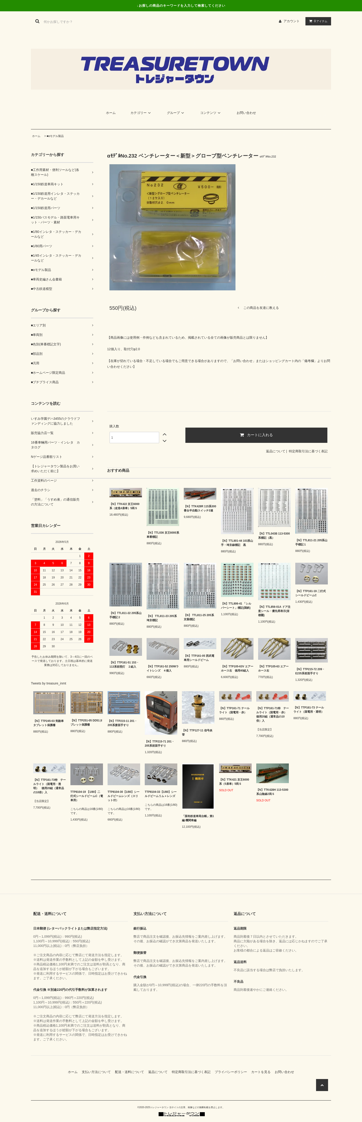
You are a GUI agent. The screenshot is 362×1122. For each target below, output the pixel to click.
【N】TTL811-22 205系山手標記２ (125, 615)
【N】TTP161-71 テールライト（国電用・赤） (234, 710)
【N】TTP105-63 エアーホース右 (273, 668)
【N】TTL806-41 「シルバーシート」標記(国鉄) (236, 605)
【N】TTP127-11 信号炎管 (197, 732)
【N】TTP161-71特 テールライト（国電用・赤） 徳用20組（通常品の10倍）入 (272, 714)
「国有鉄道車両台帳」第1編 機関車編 (198, 818)
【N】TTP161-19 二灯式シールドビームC (310, 593)
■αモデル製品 (55, 136)
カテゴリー (141, 113)
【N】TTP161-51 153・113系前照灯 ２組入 (124, 664)
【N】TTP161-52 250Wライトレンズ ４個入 (163, 668)
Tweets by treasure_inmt (48, 683)
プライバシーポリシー (232, 1072)
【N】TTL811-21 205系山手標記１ (311, 542)
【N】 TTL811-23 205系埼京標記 (162, 618)
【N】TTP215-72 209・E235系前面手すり (310, 671)
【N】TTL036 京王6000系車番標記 (163, 534)
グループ (176, 113)
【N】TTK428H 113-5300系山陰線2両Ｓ (272, 792)
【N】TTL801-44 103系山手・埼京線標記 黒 (237, 543)
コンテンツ (211, 113)
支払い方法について (98, 1072)
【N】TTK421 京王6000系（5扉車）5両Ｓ (234, 781)
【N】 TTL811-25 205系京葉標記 (199, 617)
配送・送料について (131, 1072)
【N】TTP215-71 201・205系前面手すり (159, 743)
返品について (275, 451)
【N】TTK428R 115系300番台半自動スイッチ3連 (200, 508)
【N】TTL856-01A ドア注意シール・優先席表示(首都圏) (274, 611)
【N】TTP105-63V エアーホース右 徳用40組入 (237, 668)
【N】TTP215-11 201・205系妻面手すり (122, 723)
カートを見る (262, 1072)
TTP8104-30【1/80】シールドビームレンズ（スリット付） (123, 796)
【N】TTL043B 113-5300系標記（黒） (274, 535)
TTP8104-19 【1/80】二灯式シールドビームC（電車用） (86, 796)
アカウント (292, 21)
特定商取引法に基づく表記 (308, 451)
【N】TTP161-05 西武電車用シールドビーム (199, 658)
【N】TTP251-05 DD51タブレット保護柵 (86, 722)
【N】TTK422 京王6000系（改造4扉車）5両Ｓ (124, 506)
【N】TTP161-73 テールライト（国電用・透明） (308, 709)
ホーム (111, 113)
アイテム (317, 21)
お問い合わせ (246, 113)
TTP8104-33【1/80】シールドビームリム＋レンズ (161, 794)
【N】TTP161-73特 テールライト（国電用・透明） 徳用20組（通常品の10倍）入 (49, 786)
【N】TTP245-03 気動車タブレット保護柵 (48, 723)
